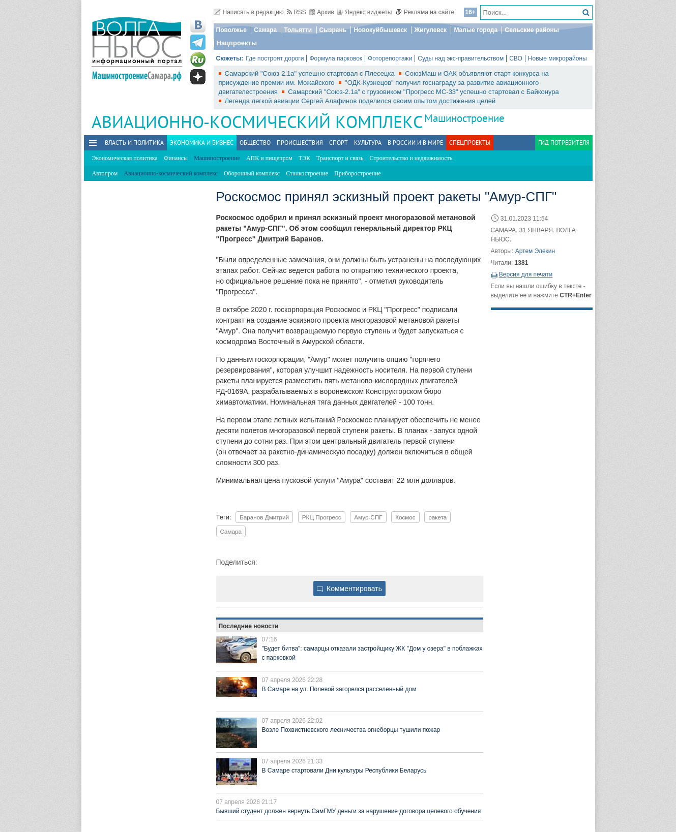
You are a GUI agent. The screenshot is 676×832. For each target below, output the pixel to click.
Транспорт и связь (339, 158)
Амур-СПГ (368, 517)
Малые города (475, 30)
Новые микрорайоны (557, 58)
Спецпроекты (469, 142)
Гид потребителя (564, 142)
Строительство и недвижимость (411, 158)
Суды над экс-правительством (461, 58)
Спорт (338, 142)
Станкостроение (307, 173)
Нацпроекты (237, 43)
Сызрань (333, 30)
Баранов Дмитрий (264, 517)
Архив (321, 12)
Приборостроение (357, 173)
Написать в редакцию (249, 12)
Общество (255, 142)
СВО (515, 58)
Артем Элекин (535, 251)
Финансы (176, 158)
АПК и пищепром (269, 158)
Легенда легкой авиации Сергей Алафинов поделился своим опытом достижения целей (360, 101)
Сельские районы (532, 30)
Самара (265, 30)
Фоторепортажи (390, 58)
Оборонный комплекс (252, 173)
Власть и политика (134, 142)
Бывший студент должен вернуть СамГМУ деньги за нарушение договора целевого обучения (348, 811)
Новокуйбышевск (380, 30)
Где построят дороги (275, 58)
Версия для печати (525, 274)
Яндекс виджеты (364, 12)
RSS (296, 12)
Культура (367, 142)
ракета (437, 517)
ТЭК (304, 158)
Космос (405, 517)
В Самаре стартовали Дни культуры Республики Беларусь (344, 770)
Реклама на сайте (425, 12)
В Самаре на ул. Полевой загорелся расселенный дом (339, 689)
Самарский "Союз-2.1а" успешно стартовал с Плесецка (311, 73)
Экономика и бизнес (201, 142)
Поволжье (231, 30)
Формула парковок (335, 58)
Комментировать (349, 588)
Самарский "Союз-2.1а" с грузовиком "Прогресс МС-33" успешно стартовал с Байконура (423, 92)
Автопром (105, 173)
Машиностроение (464, 118)
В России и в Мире (415, 142)
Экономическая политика (125, 158)
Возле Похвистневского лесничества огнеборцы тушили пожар (351, 729)
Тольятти (298, 30)
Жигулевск (430, 30)
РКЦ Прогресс (321, 517)
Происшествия (300, 142)
